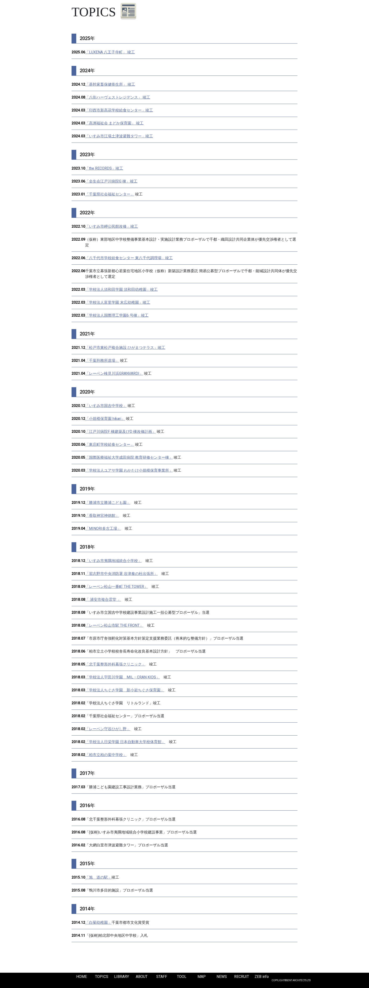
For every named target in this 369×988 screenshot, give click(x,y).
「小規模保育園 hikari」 (105, 418)
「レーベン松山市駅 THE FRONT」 (114, 625)
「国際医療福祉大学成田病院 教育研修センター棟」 (129, 457)
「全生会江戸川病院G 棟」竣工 (111, 181)
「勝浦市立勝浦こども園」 (107, 502)
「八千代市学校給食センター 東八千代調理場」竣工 (129, 258)
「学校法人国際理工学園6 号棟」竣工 (116, 315)
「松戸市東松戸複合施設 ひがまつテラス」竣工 (125, 347)
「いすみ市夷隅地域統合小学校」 (113, 560)
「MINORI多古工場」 (103, 528)
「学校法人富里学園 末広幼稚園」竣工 (117, 302)
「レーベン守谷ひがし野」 (107, 729)
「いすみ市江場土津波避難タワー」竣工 (119, 136)
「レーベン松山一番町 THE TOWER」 (116, 586)
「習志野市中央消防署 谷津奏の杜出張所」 (121, 573)
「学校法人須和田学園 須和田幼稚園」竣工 (121, 289)
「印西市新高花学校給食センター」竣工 (119, 110)
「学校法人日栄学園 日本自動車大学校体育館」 (125, 742)
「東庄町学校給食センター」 (109, 444)
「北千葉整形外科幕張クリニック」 (115, 664)
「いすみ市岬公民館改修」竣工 (111, 226)
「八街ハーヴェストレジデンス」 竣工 (117, 97)
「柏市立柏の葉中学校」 (106, 755)
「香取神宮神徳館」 (102, 515)
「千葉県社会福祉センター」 (109, 194)
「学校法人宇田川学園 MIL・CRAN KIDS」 (122, 677)
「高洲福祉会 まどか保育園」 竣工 (114, 123)
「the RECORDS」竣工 (104, 168)
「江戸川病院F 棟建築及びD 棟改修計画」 (120, 431)
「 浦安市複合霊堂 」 (103, 599)
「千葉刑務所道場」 (102, 360)
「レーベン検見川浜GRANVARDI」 (114, 373)
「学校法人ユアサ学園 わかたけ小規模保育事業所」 (129, 470)
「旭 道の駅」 (98, 877)
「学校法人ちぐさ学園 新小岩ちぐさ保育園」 (124, 690)
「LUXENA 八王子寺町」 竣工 (110, 52)
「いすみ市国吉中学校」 (106, 405)
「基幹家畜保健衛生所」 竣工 (110, 84)
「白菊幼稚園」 (98, 922)
